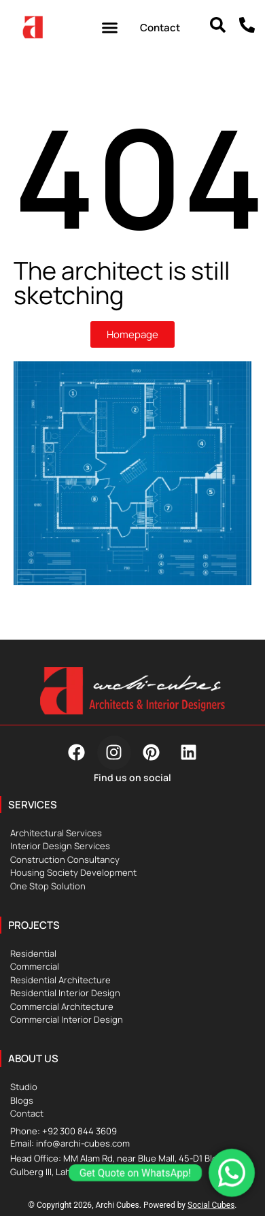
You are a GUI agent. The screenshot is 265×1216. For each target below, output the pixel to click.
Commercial (34, 966)
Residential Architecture (60, 980)
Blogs (21, 1100)
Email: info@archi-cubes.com (70, 1143)
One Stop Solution (48, 886)
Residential (33, 953)
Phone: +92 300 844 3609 (63, 1131)
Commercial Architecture (61, 1006)
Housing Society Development (73, 872)
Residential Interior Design (65, 993)
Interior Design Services (60, 846)
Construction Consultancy (65, 859)
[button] (110, 27)
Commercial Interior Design (66, 1019)
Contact (26, 1113)
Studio (23, 1087)
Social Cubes (211, 1205)
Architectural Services (56, 833)
